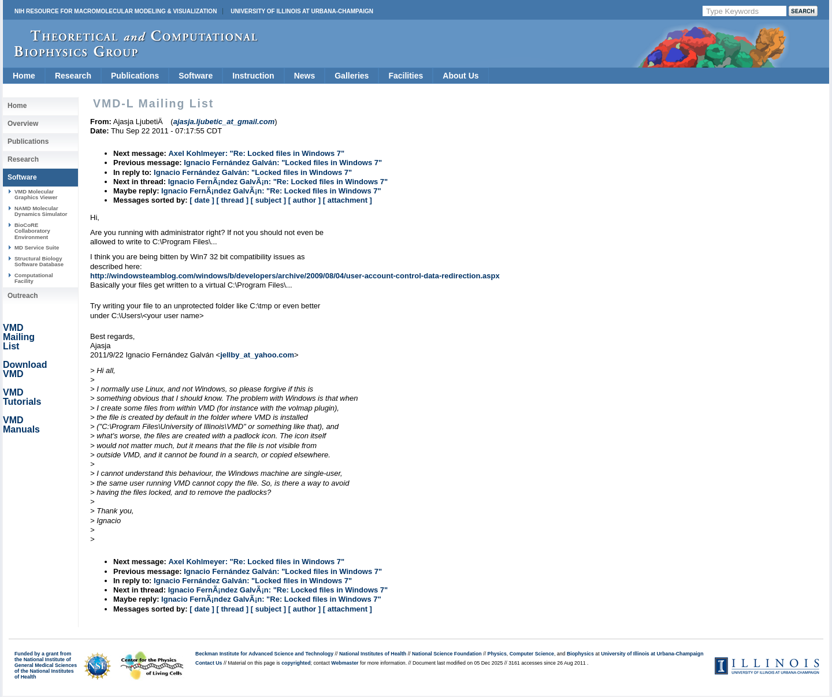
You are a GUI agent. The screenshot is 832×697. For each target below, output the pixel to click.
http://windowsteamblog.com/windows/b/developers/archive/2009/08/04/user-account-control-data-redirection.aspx (295, 275)
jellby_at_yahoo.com (257, 355)
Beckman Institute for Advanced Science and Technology (264, 654)
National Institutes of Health (372, 654)
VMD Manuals (21, 424)
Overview (23, 124)
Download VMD (25, 369)
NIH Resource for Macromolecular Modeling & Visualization (115, 11)
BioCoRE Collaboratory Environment (32, 231)
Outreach (23, 296)
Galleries (352, 75)
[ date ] (202, 200)
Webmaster (344, 663)
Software (196, 75)
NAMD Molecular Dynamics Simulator (41, 211)
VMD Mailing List (19, 337)
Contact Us (208, 663)
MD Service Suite (36, 247)
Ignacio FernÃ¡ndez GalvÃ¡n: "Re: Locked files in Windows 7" (278, 181)
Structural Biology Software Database (39, 261)
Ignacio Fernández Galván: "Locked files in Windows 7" (283, 162)
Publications (135, 75)
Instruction (253, 75)
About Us (460, 75)
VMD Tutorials (22, 397)
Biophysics (580, 654)
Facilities (405, 75)
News (304, 75)
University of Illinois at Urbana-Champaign (302, 11)
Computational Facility (33, 278)
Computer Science (532, 654)
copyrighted (295, 663)
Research (73, 75)
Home (24, 75)
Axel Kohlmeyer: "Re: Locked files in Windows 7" (256, 153)
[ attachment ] (347, 200)
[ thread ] (232, 200)
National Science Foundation (447, 654)
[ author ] (304, 200)
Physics (497, 654)
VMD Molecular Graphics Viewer (35, 194)
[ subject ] (268, 200)
